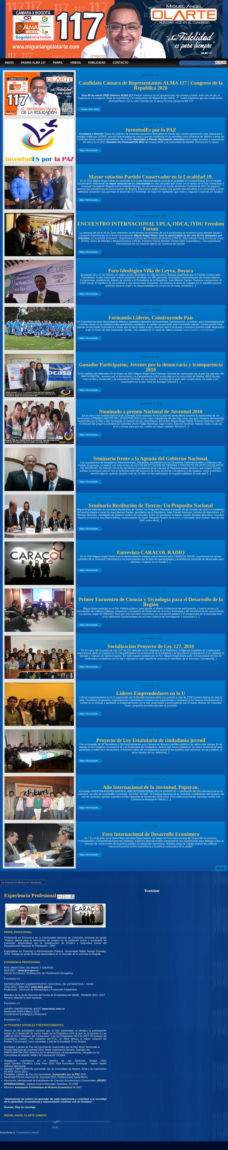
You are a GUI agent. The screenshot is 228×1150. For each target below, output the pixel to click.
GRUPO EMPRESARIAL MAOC (22, 1008)
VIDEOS (75, 62)
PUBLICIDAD (96, 62)
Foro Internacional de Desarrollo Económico (150, 834)
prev (217, 868)
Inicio (55, 1127)
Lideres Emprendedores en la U (150, 693)
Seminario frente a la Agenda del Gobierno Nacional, (150, 458)
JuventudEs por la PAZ (150, 130)
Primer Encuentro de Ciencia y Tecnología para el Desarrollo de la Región (150, 602)
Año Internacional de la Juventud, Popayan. (151, 787)
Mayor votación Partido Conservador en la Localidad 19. (151, 177)
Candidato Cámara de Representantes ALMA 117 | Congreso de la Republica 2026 (151, 85)
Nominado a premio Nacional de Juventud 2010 (150, 411)
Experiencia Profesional (30, 895)
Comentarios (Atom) (27, 1132)
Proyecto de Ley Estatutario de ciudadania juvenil (150, 740)
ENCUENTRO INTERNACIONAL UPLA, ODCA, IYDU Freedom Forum (150, 226)
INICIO (9, 62)
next (223, 868)
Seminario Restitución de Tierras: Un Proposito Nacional (151, 505)
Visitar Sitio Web (90, 109)
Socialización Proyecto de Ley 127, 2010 (151, 646)
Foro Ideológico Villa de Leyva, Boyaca (150, 271)
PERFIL (58, 62)
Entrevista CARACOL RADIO (151, 552)
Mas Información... (90, 150)
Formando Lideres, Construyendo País (151, 317)
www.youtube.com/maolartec (199, 329)
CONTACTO (120, 62)
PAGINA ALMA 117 (33, 62)
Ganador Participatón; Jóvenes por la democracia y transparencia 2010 (151, 367)
